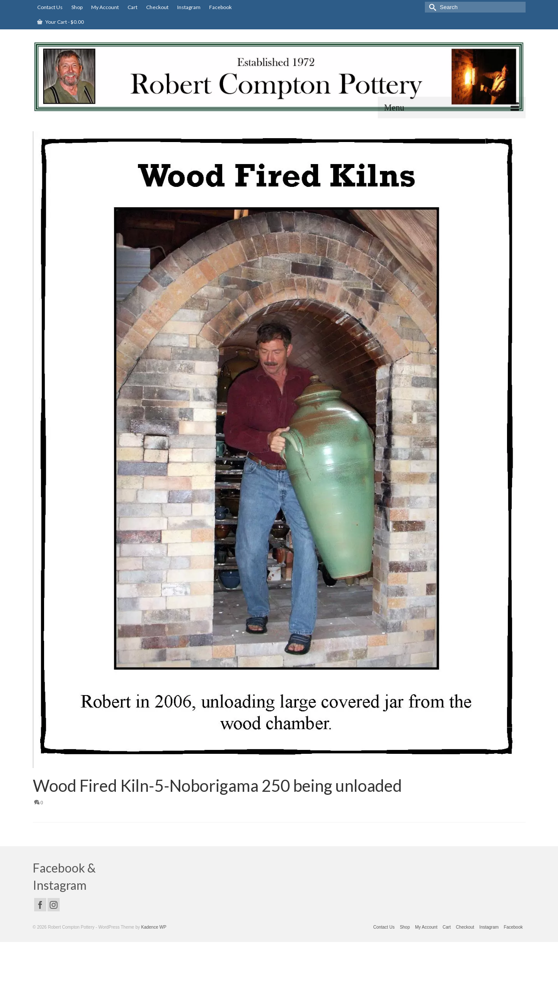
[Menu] (452, 107)
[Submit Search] (431, 7)
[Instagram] (54, 904)
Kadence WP (153, 927)
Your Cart (60, 22)
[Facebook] (40, 904)
